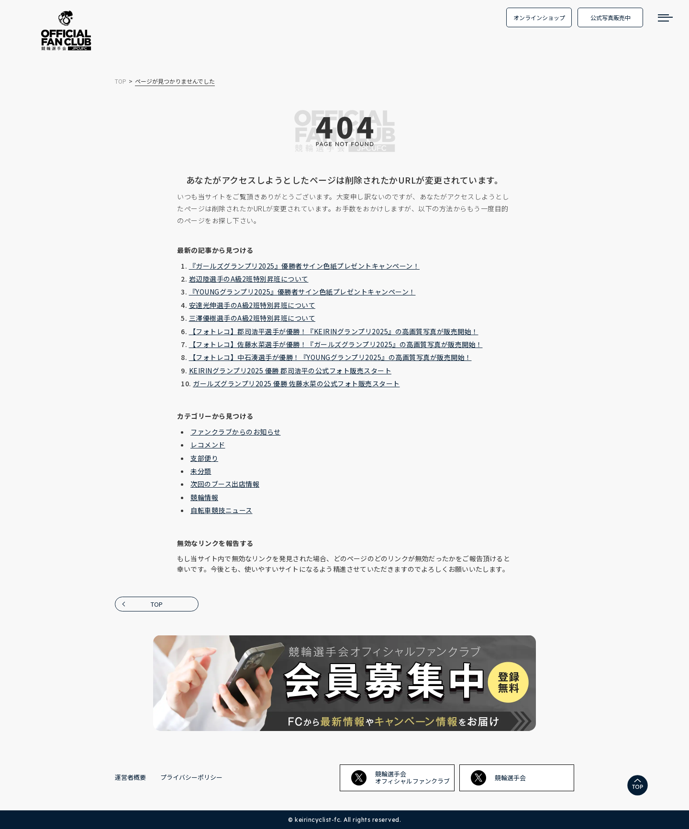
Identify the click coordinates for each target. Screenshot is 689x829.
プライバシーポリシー (191, 777)
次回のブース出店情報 (224, 484)
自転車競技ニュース (221, 510)
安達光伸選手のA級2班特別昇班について (252, 305)
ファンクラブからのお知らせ (235, 431)
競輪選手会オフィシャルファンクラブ (400, 777)
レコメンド (207, 444)
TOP (157, 604)
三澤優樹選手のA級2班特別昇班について (252, 318)
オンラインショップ (539, 17)
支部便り (204, 458)
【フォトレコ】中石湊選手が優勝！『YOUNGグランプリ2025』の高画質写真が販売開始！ (330, 357)
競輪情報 (204, 497)
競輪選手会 (498, 777)
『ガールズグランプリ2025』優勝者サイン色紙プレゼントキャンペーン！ (304, 266)
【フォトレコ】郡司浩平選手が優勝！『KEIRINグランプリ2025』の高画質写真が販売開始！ (333, 331)
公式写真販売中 (610, 17)
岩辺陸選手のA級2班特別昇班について (249, 279)
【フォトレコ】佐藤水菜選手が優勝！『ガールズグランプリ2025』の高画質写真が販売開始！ (336, 344)
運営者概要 (130, 777)
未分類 (200, 471)
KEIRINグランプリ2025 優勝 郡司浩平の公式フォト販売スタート (290, 370)
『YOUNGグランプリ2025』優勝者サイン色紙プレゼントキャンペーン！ (302, 291)
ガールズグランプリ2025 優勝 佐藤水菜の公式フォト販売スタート (296, 383)
